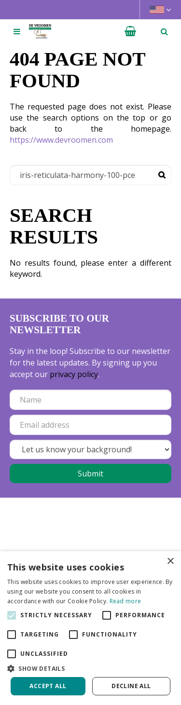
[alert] (90, 628)
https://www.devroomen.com (61, 140)
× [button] (170, 561)
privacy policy (74, 374)
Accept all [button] (47, 686)
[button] (90, 668)
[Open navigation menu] (17, 31)
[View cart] (130, 31)
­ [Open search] (164, 31)
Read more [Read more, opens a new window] (125, 601)
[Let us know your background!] (90, 449)
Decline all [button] (131, 686)
